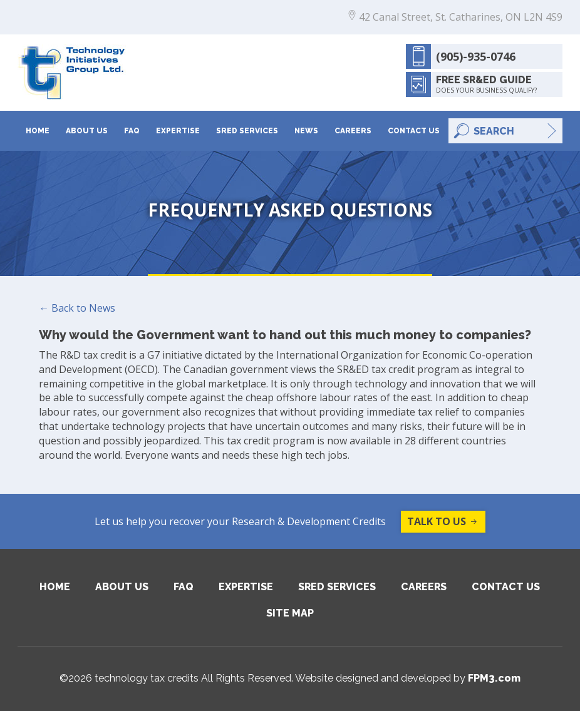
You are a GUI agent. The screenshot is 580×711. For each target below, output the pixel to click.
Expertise (178, 130)
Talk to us (443, 522)
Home (37, 130)
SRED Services (247, 130)
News (306, 130)
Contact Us (414, 130)
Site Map (290, 613)
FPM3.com (494, 678)
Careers (352, 130)
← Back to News (77, 308)
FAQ (132, 130)
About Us (87, 130)
